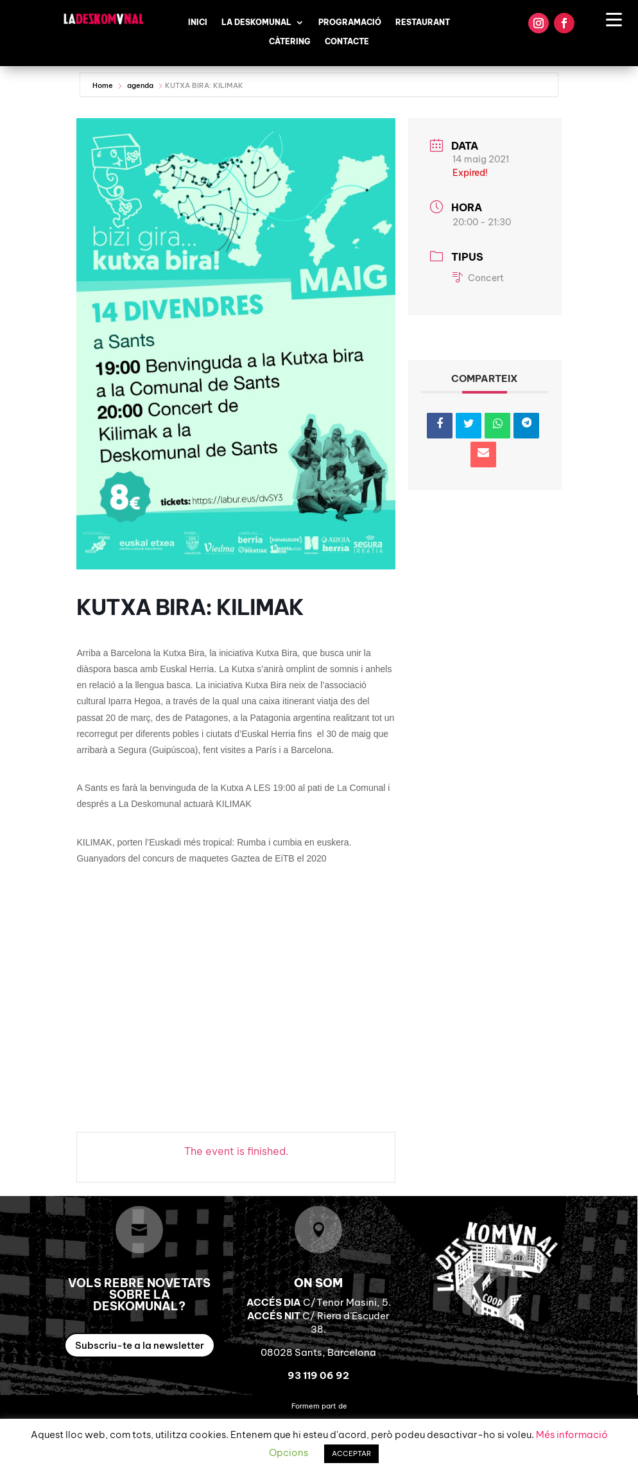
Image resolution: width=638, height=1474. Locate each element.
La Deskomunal (256, 22)
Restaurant (422, 22)
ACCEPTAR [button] (351, 1453)
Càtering (290, 41)
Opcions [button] (288, 1452)
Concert (478, 278)
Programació (349, 22)
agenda (140, 85)
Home (103, 85)
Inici (197, 22)
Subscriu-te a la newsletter (139, 1345)
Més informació (572, 1434)
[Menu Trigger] (614, 19)
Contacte (347, 41)
